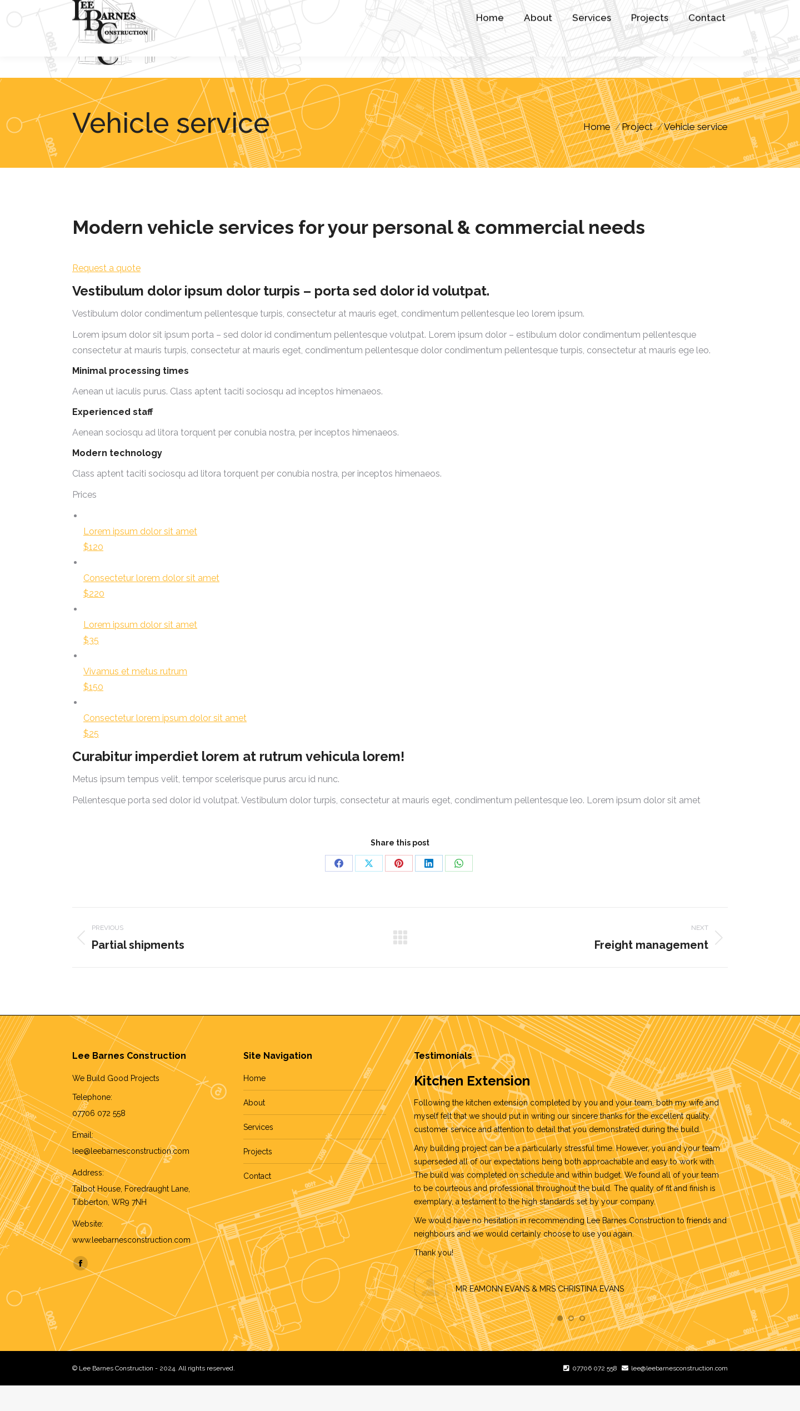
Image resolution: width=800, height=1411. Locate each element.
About (254, 1128)
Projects (257, 1177)
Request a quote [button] (106, 293)
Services (258, 1152)
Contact (257, 1201)
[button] (560, 1344)
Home (254, 1103)
